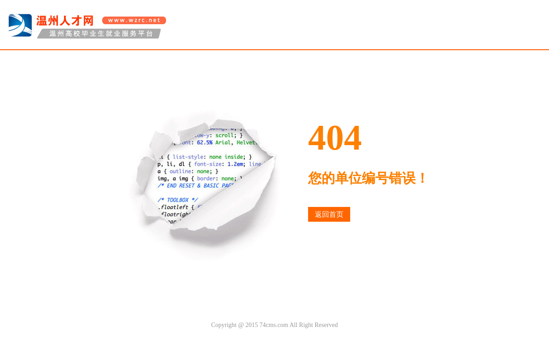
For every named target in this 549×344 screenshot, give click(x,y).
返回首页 (329, 214)
